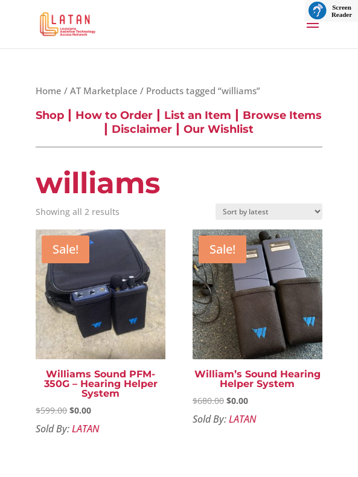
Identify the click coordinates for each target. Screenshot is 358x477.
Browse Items (282, 115)
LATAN (85, 428)
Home (49, 91)
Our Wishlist (219, 129)
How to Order (114, 115)
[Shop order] (269, 211)
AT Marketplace (104, 91)
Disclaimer (142, 129)
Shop (50, 115)
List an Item (197, 115)
